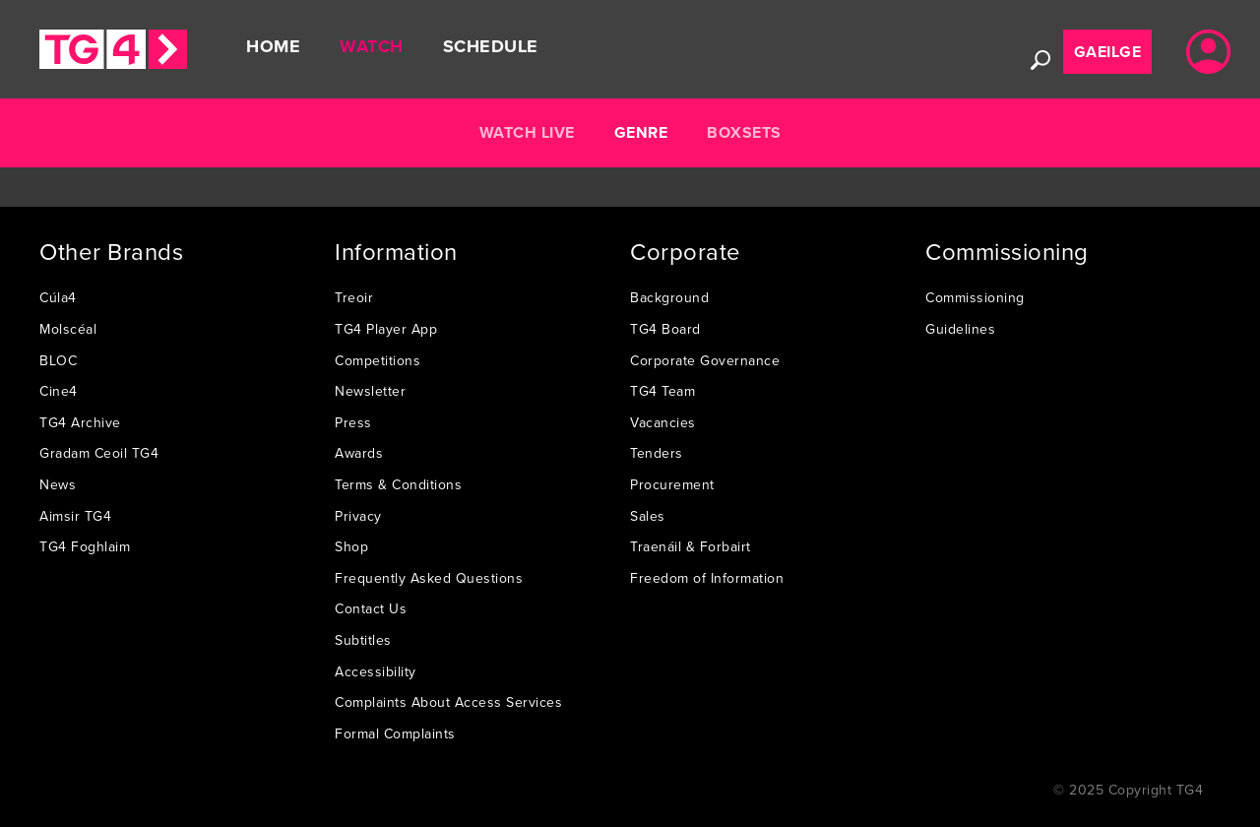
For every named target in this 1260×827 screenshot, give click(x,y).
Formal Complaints (395, 733)
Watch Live (527, 132)
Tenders (656, 453)
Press (353, 422)
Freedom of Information (707, 578)
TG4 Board (665, 329)
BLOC (58, 360)
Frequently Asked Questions (429, 578)
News (57, 484)
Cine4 (58, 391)
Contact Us (371, 608)
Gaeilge (1108, 51)
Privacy (358, 516)
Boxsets (744, 132)
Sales (647, 516)
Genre (641, 132)
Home (273, 46)
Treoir (354, 297)
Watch (372, 46)
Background (669, 297)
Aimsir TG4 (75, 516)
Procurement (672, 484)
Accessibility (375, 671)
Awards (359, 453)
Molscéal (67, 329)
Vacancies (663, 422)
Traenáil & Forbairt (690, 546)
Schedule (490, 46)
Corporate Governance (705, 360)
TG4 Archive (80, 422)
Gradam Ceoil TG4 (98, 453)
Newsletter (370, 391)
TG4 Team (662, 391)
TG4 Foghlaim (84, 546)
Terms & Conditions (398, 484)
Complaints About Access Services (448, 702)
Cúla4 (58, 297)
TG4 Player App (386, 329)
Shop (351, 546)
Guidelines (960, 329)
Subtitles (363, 640)
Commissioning (975, 297)
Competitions (377, 360)
